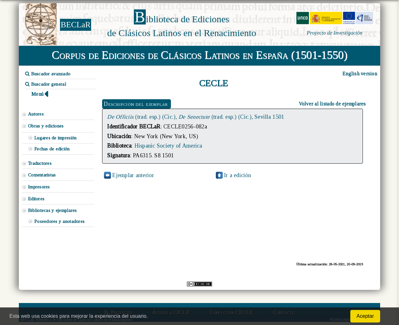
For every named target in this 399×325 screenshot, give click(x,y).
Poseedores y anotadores (59, 221)
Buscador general (45, 84)
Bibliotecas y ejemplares (52, 210)
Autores (36, 113)
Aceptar (365, 316)
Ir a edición (233, 175)
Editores (36, 198)
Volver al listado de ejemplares (332, 103)
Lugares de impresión (55, 137)
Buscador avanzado (47, 73)
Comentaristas (42, 174)
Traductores (40, 163)
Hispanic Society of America (168, 146)
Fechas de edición (52, 148)
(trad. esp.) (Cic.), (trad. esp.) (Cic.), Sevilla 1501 (195, 117)
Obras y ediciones (46, 125)
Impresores (39, 186)
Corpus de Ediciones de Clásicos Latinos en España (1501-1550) (199, 55)
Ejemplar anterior (133, 175)
